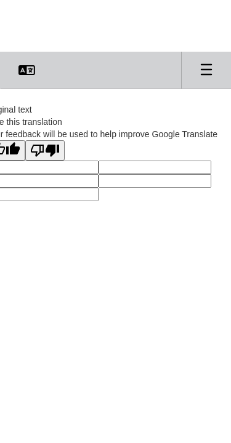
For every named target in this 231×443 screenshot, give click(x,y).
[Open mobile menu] (206, 70)
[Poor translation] (45, 150)
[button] (26, 70)
